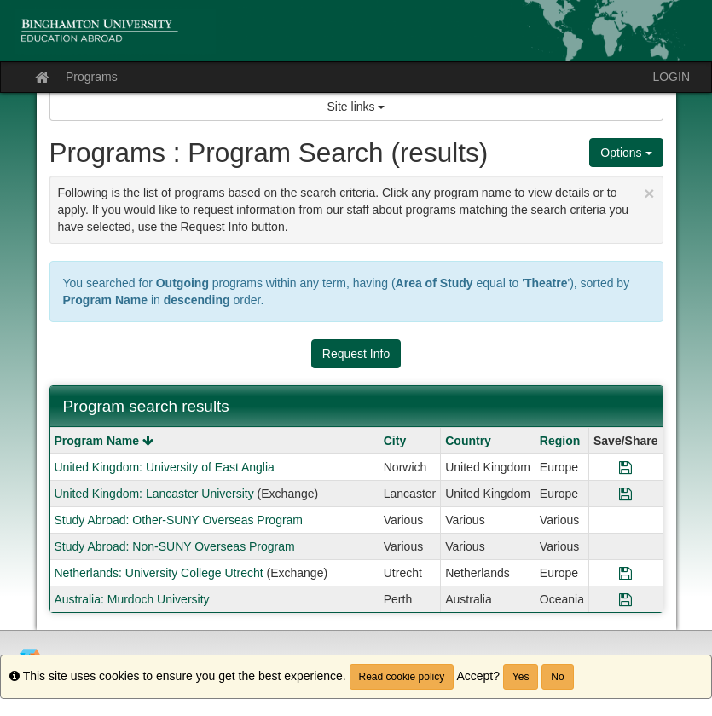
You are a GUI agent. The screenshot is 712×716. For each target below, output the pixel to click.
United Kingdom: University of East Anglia (165, 467)
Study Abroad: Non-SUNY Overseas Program (175, 546)
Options (625, 152)
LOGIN (671, 77)
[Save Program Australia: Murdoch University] (625, 599)
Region (560, 441)
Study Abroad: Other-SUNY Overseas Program (179, 520)
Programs (92, 77)
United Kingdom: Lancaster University (154, 493)
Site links (356, 106)
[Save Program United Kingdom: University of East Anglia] (625, 467)
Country (468, 441)
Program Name (104, 441)
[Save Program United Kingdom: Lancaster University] (625, 493)
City (395, 441)
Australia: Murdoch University (132, 599)
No (557, 677)
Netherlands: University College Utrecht (159, 573)
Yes (521, 677)
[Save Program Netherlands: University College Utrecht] (625, 573)
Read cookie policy (402, 677)
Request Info (356, 354)
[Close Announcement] (649, 193)
